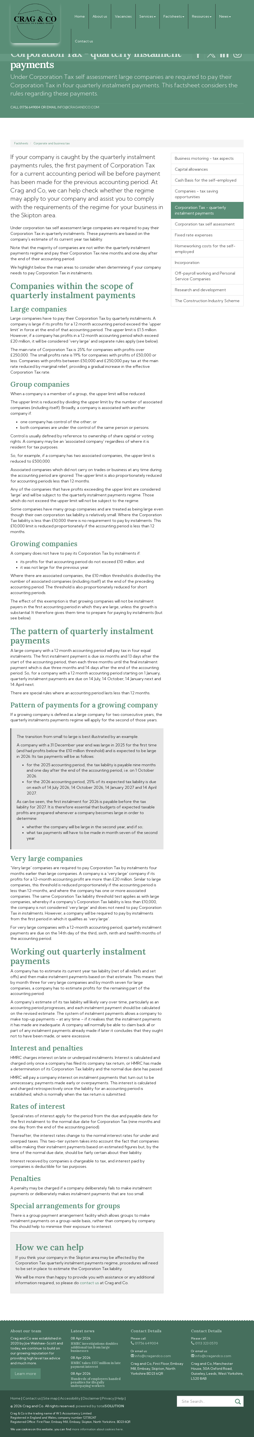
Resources (202, 16)
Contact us (84, 41)
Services (147, 16)
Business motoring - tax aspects (204, 158)
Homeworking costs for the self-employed (205, 248)
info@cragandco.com (78, 107)
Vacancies (123, 16)
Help (120, 1398)
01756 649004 (145, 1343)
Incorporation (187, 262)
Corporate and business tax (52, 143)
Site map (50, 1398)
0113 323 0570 (204, 1343)
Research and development (200, 289)
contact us (89, 1282)
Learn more (25, 1373)
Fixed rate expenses (194, 234)
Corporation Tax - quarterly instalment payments (200, 210)
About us (100, 16)
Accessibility (70, 1398)
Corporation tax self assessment (205, 224)
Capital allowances (191, 169)
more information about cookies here (97, 1429)
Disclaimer (91, 1398)
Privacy (108, 1398)
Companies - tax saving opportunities (196, 194)
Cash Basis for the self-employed (205, 180)
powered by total (100, 1406)
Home (80, 16)
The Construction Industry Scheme (207, 300)
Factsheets (173, 16)
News (225, 16)
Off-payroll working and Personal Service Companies (205, 276)
